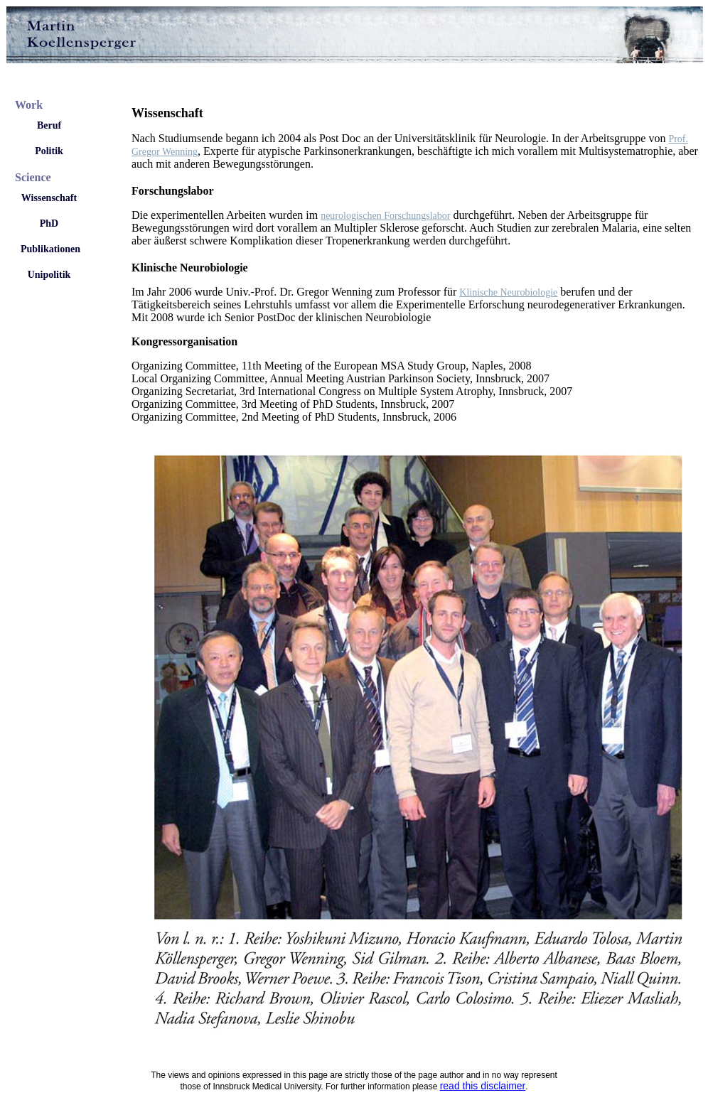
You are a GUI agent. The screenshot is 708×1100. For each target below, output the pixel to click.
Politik (49, 151)
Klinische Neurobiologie (508, 292)
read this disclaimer (483, 1085)
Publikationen (50, 249)
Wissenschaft (49, 198)
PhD (49, 223)
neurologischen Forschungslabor (385, 215)
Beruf (49, 125)
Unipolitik (49, 274)
